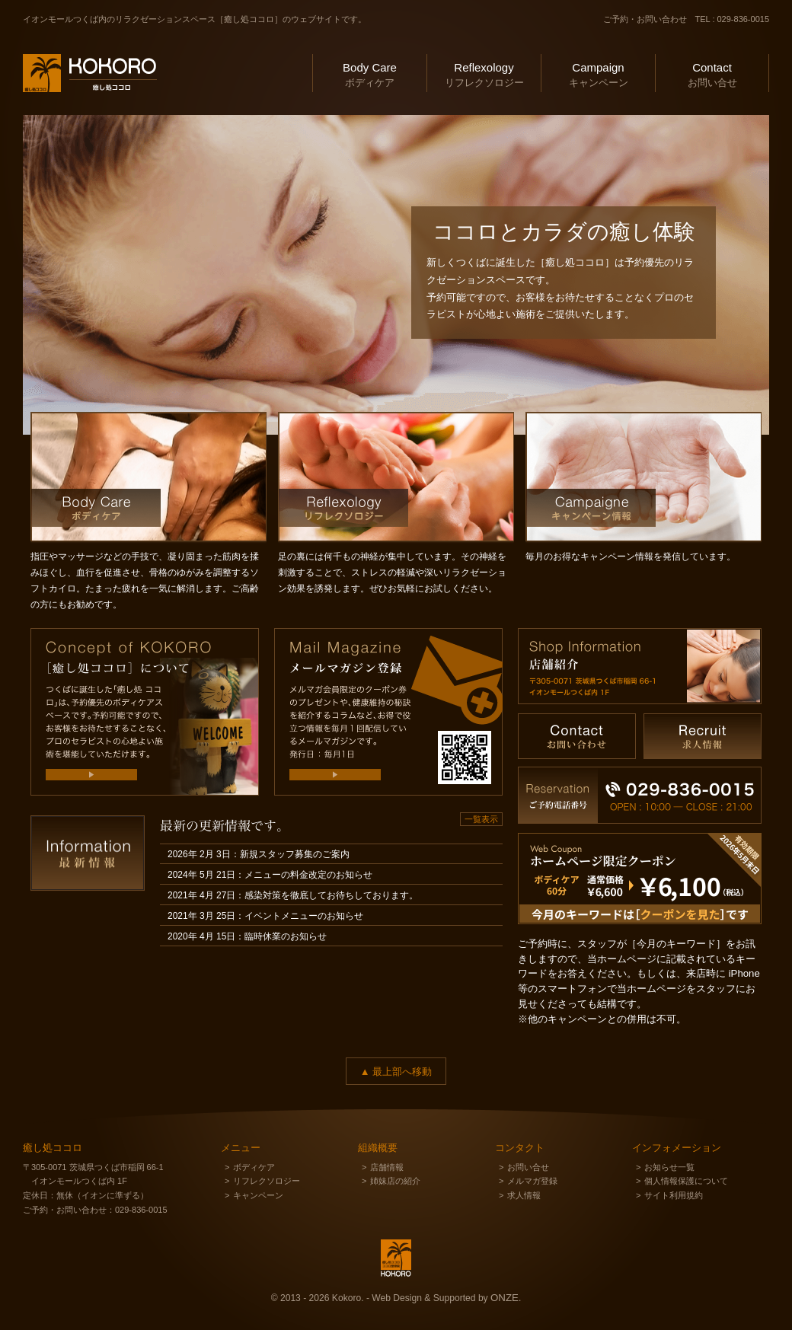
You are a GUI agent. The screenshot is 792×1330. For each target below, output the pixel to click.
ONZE (504, 1297)
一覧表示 (481, 819)
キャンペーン (598, 73)
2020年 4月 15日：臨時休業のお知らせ (247, 936)
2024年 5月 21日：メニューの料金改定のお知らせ (270, 874)
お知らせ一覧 (669, 1167)
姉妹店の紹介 (395, 1180)
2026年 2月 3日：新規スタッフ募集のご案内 (259, 854)
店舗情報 (387, 1167)
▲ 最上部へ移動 (396, 1071)
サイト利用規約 (673, 1195)
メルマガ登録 (532, 1180)
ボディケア (369, 73)
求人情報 (524, 1195)
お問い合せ (712, 73)
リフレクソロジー (484, 73)
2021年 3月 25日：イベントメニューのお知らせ (265, 916)
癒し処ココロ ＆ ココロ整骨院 (79, 111)
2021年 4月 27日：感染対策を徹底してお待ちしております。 (293, 895)
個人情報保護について (686, 1180)
